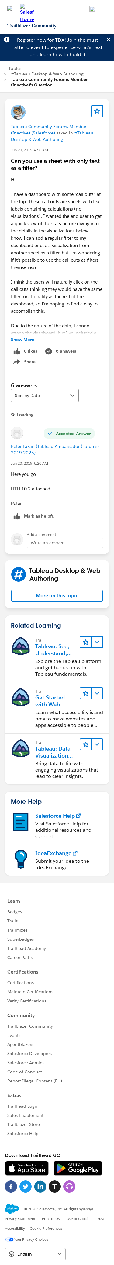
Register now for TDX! (41, 40)
